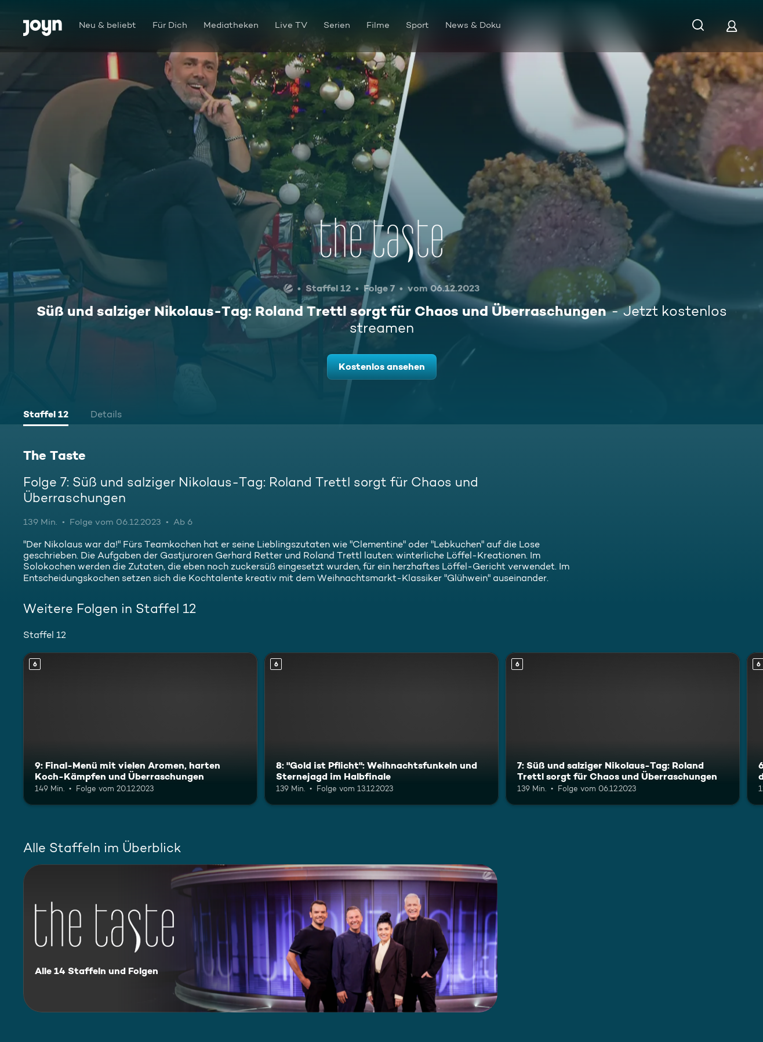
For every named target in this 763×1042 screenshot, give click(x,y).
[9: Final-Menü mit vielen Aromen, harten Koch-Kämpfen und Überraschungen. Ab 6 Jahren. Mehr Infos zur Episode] (140, 728)
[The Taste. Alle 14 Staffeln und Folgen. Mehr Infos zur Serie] (260, 938)
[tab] (46, 415)
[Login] (732, 26)
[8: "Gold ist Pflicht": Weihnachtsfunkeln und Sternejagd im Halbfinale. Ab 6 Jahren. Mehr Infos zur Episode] (381, 728)
